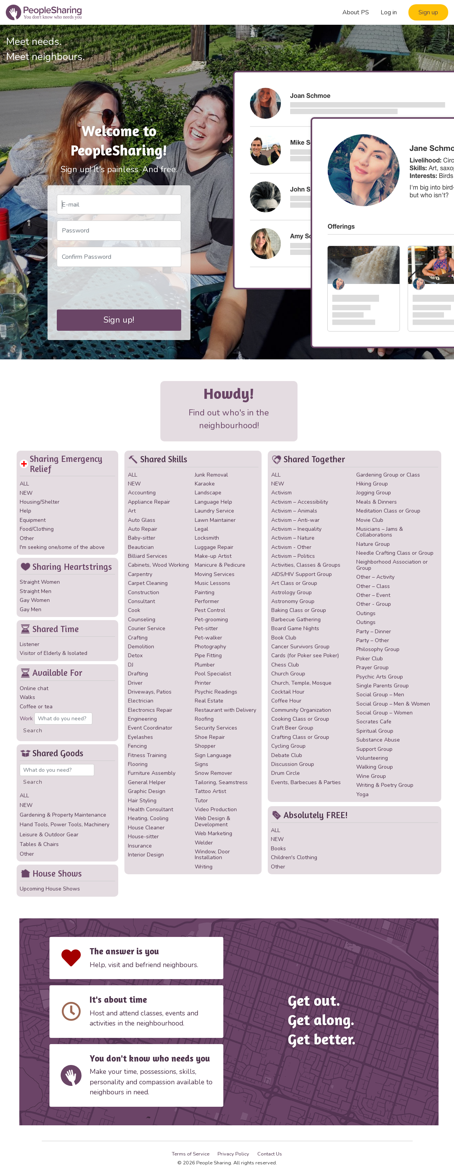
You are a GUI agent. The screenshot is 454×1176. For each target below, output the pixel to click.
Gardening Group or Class (388, 475)
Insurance (140, 846)
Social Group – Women (384, 712)
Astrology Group (291, 592)
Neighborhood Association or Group (392, 564)
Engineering (142, 719)
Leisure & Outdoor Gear (49, 834)
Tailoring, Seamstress (221, 782)
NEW (26, 493)
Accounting (142, 492)
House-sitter (143, 836)
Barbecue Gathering (296, 619)
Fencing (137, 746)
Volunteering (372, 758)
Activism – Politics (293, 556)
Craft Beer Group (292, 728)
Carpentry (140, 574)
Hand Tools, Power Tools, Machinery (64, 824)
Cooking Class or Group (300, 719)
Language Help (213, 502)
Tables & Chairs (39, 844)
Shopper (205, 746)
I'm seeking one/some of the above (62, 547)
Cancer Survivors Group (300, 646)
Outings (366, 613)
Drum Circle (285, 773)
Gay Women (35, 600)
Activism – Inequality (296, 529)
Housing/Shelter (40, 502)
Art (132, 510)
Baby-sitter (141, 538)
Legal (201, 529)
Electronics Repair (150, 710)
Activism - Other (291, 547)
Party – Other (372, 640)
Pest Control (210, 610)
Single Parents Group (382, 685)
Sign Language (213, 755)
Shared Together (308, 459)
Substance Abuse (378, 740)
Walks (27, 697)
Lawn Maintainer (215, 520)
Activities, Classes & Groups (305, 565)
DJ (130, 664)
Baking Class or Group (298, 610)
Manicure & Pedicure (220, 565)
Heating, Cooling (148, 818)
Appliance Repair (149, 502)
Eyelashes (140, 737)
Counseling (141, 619)
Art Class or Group (294, 583)
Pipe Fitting (208, 655)
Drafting (138, 673)
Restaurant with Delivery (225, 710)
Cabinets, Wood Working (158, 565)
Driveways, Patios (150, 692)
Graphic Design (146, 791)
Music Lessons (212, 583)
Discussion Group (292, 764)
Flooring (138, 764)
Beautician (141, 547)
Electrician (140, 700)
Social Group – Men (380, 694)
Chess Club (285, 664)
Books (278, 848)
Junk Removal (211, 475)
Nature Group (373, 544)
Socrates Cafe (373, 721)
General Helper (147, 782)
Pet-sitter (206, 628)
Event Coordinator (150, 728)
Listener (29, 644)
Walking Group (374, 767)
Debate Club (286, 755)
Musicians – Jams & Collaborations (379, 531)
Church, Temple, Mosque (301, 683)
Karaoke (205, 483)
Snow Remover (213, 773)
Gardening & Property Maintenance (63, 815)
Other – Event (373, 595)
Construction (143, 592)
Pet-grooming (211, 619)
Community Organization (301, 710)
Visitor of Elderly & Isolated (53, 653)
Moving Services (215, 574)
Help (25, 510)
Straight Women (40, 582)
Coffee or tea (36, 706)
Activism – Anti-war (295, 520)
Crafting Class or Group (300, 737)
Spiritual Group (374, 731)
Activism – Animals (294, 510)
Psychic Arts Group (379, 676)
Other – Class (373, 586)
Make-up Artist (213, 556)
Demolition (141, 646)
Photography (210, 646)
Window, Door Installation (212, 854)
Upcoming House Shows (50, 888)
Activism (281, 492)
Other (27, 538)
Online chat (34, 688)
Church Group (288, 673)
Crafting (138, 637)
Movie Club (369, 520)
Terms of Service (190, 1153)
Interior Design (146, 854)
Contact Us (269, 1153)
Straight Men (35, 591)
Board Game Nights (295, 628)
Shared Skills (157, 459)
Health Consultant (150, 809)
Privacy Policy (233, 1153)
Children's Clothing (294, 857)
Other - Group (373, 604)
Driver (135, 683)
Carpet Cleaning (148, 583)
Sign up (428, 12)
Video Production (216, 809)
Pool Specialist (213, 673)
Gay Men (30, 609)
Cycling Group (288, 746)
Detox (135, 655)
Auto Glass (141, 520)
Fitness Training (147, 755)
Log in (389, 12)
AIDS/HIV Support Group (301, 574)
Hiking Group (372, 483)
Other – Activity (375, 577)
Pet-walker (208, 637)
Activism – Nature (293, 538)
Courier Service (146, 628)
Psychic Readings (216, 692)
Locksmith (207, 538)
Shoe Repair (210, 737)
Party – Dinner (373, 631)
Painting (204, 592)
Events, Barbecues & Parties (306, 782)
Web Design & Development (212, 821)
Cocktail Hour (287, 692)
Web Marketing (213, 833)
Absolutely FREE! (309, 815)
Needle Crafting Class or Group (395, 553)
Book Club (283, 637)
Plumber (205, 664)
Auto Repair (142, 529)
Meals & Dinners (376, 502)
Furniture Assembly (151, 773)
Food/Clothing (37, 529)
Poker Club (369, 658)
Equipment (33, 520)
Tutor (201, 800)
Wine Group (371, 776)
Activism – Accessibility (299, 502)
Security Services (216, 728)
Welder (204, 842)
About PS (355, 12)
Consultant (141, 601)
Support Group (374, 749)
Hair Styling (142, 800)
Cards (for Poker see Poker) (305, 655)
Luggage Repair (214, 547)
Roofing (204, 719)
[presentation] (115, 288)
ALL (24, 483)
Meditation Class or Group (388, 510)
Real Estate (209, 700)
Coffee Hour (286, 700)
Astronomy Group (293, 601)
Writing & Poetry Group (384, 785)
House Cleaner (146, 827)
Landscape (208, 492)
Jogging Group (373, 492)
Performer (207, 601)
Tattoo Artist (210, 791)
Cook (134, 610)
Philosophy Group (378, 649)
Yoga (362, 794)
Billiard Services (147, 556)
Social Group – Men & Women (393, 704)
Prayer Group (372, 667)
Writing (204, 866)
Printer (203, 683)
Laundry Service (214, 510)
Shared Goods (51, 753)
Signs (201, 764)
